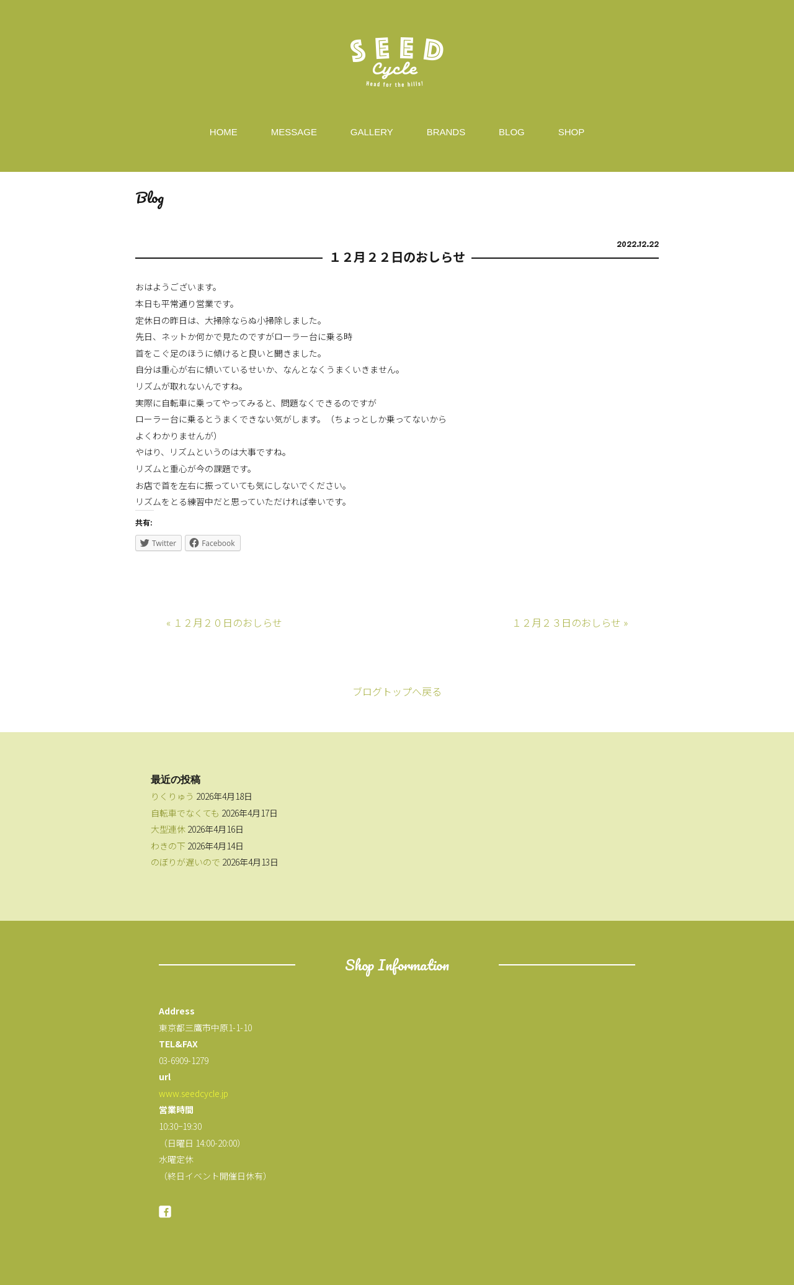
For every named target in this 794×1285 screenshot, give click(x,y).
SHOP (571, 132)
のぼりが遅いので (185, 862)
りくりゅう (172, 796)
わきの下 (168, 846)
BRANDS (446, 132)
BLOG (512, 132)
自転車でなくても (185, 813)
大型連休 (168, 829)
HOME (224, 132)
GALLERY (371, 132)
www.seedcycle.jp (193, 1093)
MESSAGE (294, 132)
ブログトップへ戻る (397, 691)
